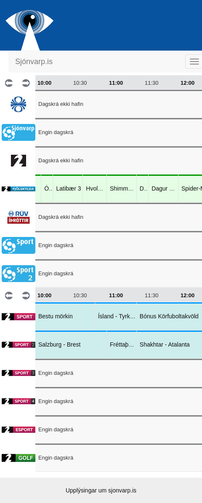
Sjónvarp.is (34, 61)
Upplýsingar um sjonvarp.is (101, 490)
